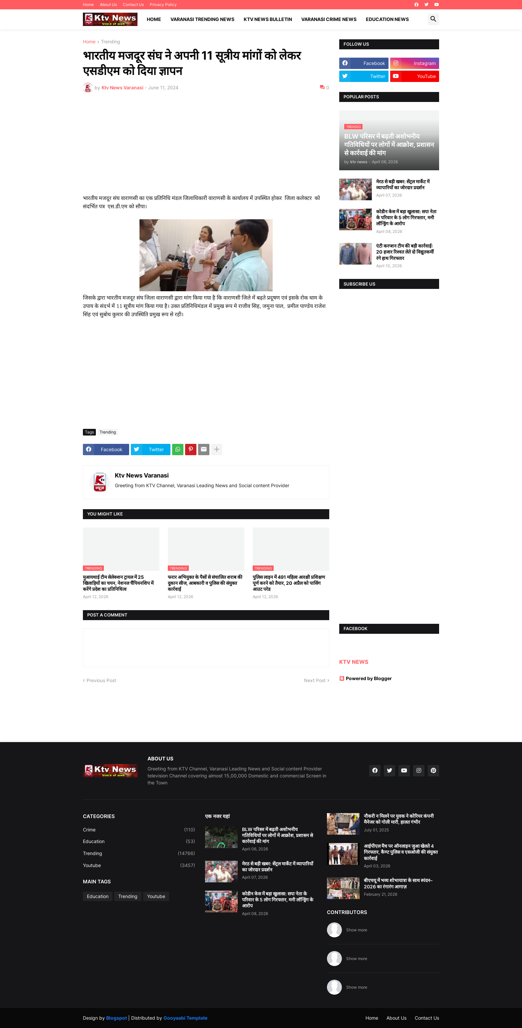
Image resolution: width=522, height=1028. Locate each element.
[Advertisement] (206, 147)
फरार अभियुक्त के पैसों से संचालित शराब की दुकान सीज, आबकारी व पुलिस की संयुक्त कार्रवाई (205, 583)
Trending (110, 41)
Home (88, 4)
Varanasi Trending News (202, 19)
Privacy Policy (163, 4)
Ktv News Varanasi (142, 475)
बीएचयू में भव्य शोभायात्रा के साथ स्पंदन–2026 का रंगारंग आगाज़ (398, 883)
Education (139, 841)
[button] (433, 19)
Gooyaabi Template (185, 1018)
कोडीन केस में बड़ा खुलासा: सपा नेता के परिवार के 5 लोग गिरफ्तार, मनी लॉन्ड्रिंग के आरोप (406, 217)
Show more (356, 929)
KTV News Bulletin (268, 19)
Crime (139, 829)
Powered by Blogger (365, 678)
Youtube (139, 865)
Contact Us (133, 4)
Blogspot (116, 1018)
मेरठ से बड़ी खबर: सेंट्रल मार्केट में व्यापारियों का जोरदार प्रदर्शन (402, 184)
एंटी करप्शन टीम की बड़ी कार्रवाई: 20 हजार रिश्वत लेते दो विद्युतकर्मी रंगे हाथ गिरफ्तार (405, 252)
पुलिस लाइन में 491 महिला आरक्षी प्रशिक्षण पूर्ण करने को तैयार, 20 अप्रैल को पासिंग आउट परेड (289, 583)
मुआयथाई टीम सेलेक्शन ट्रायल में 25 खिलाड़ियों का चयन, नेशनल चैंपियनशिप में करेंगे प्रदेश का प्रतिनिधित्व (118, 583)
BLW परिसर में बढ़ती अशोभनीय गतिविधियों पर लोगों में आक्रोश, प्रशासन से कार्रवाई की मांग (277, 835)
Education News (387, 19)
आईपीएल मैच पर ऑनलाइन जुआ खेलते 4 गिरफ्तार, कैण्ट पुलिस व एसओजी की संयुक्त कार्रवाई (401, 852)
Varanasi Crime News (329, 19)
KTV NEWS (353, 661)
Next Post (315, 680)
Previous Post (101, 680)
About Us (108, 4)
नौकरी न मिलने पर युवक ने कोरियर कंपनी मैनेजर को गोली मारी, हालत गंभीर (399, 819)
